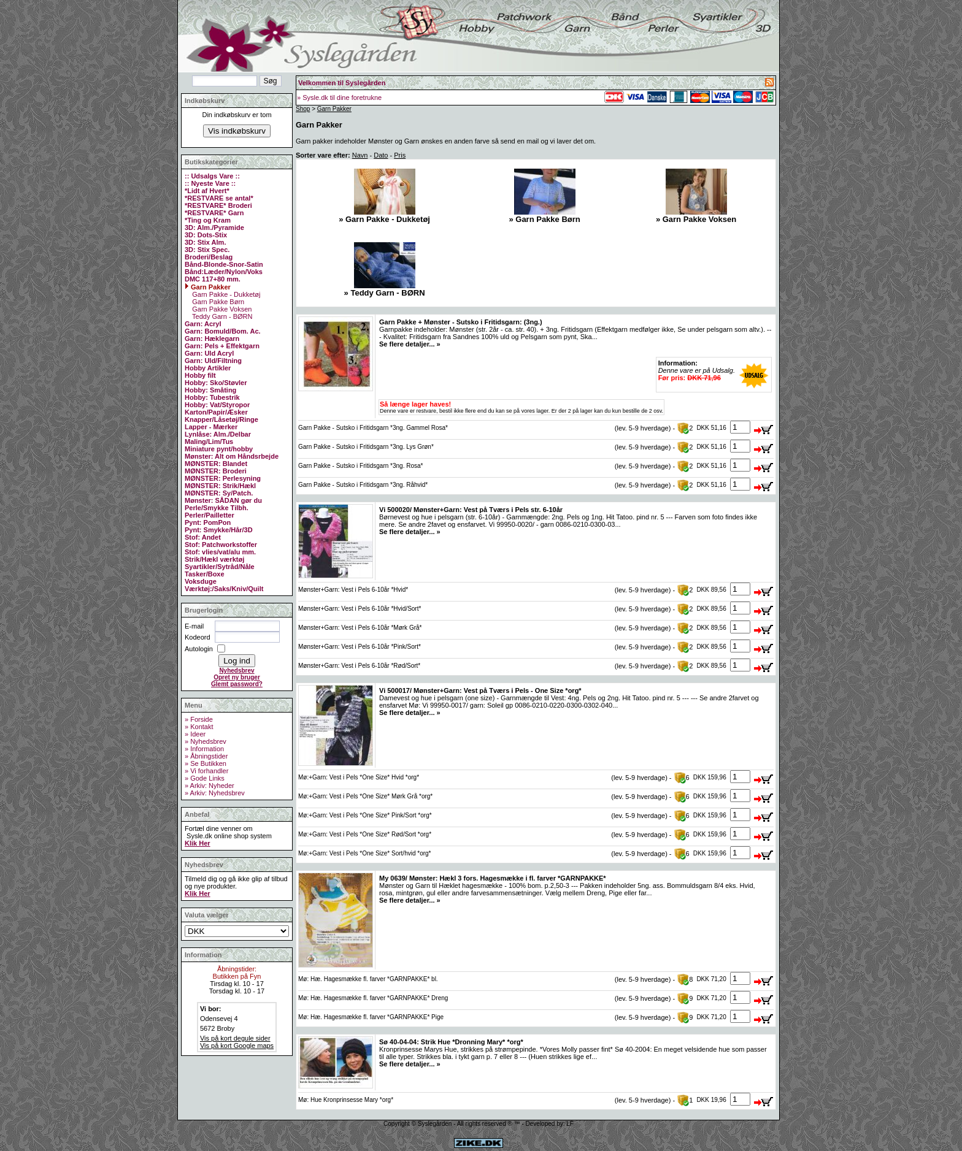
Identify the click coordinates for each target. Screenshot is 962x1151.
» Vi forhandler (206, 770)
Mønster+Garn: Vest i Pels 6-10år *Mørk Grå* (359, 627)
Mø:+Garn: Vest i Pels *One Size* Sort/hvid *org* (364, 853)
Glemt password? (237, 684)
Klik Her (197, 843)
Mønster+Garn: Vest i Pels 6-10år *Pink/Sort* (359, 646)
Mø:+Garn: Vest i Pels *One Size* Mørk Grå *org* (365, 796)
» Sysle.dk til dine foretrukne (339, 97)
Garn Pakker (334, 108)
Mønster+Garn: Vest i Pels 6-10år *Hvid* (353, 589)
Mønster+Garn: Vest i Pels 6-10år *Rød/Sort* (359, 665)
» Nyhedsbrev (205, 741)
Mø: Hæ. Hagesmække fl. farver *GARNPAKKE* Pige (371, 1017)
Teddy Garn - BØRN (221, 316)
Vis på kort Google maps (237, 1045)
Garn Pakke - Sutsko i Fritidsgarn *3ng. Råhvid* (363, 484)
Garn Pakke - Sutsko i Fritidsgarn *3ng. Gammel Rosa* (373, 427)
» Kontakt (199, 726)
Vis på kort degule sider (235, 1038)
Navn (360, 155)
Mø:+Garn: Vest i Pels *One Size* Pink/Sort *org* (365, 815)
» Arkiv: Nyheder (209, 785)
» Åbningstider (206, 756)
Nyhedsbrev (236, 670)
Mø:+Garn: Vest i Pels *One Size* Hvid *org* (358, 777)
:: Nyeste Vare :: (210, 183)
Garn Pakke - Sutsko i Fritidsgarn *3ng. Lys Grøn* (366, 446)
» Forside (199, 719)
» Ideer (195, 734)
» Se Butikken (205, 763)
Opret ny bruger (237, 677)
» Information (204, 748)
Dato (381, 155)
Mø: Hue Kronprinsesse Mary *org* (345, 1099)
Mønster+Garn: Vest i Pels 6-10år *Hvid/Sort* (359, 608)
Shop (303, 108)
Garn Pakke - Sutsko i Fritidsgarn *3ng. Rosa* (360, 465)
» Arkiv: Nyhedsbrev (215, 793)
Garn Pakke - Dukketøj (225, 294)
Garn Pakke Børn (217, 301)
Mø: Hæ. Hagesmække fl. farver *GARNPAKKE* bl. (368, 979)
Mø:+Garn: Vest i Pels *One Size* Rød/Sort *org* (364, 834)
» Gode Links (205, 778)
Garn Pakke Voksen (221, 309)
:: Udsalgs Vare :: (212, 176)
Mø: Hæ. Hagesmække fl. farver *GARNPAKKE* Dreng (373, 998)
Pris (400, 155)
